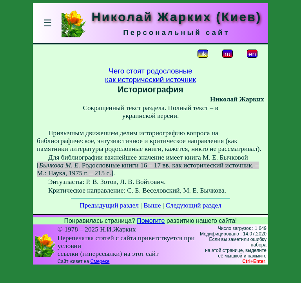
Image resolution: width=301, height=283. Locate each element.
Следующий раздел (193, 205)
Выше (152, 205)
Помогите (151, 220)
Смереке (99, 261)
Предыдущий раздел (109, 205)
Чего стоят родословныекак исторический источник (150, 75)
